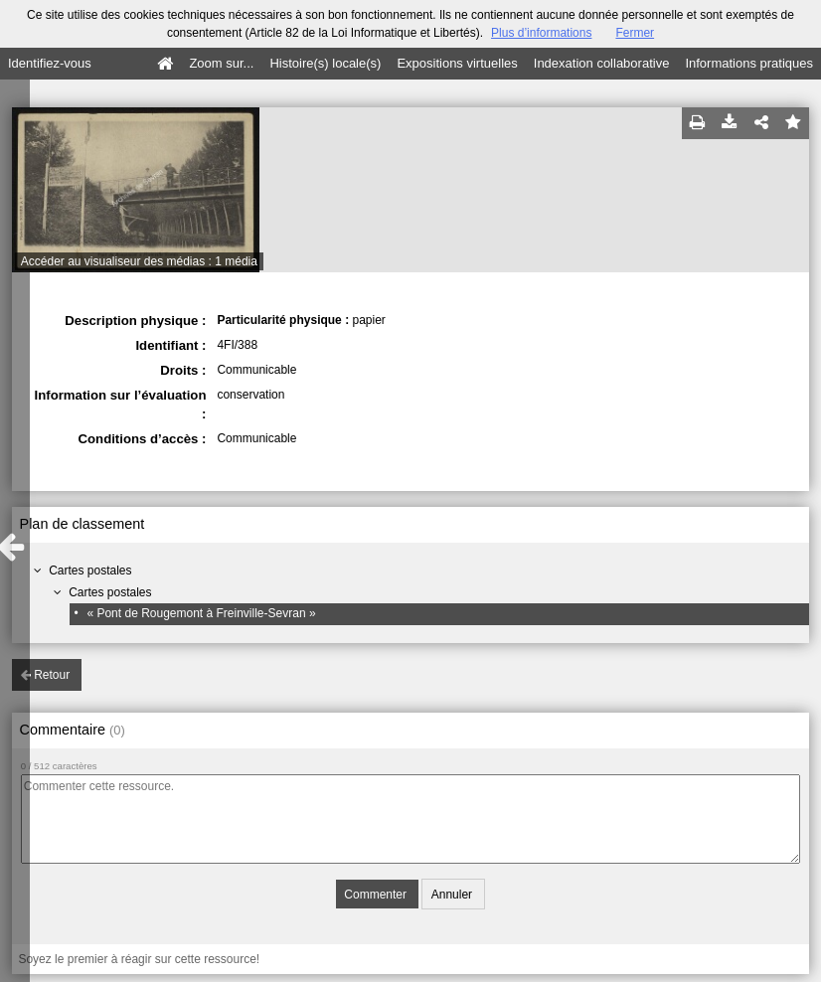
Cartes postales (90, 570)
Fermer (634, 33)
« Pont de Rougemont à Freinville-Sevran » (200, 613)
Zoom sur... (221, 63)
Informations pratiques (749, 63)
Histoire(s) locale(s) (325, 63)
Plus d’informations (541, 33)
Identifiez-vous (49, 63)
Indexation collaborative (602, 63)
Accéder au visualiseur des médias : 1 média (139, 261)
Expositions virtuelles (457, 63)
